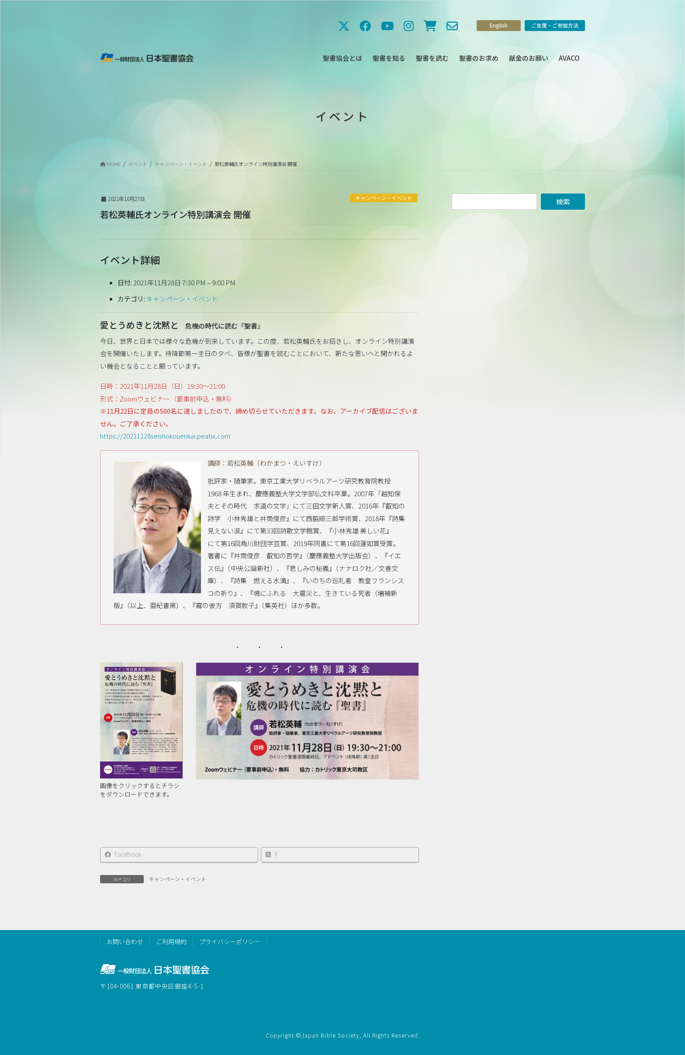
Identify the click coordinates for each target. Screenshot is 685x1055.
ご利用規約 (171, 941)
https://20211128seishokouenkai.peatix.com (165, 435)
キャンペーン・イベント (383, 197)
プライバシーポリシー (229, 941)
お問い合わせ (125, 941)
